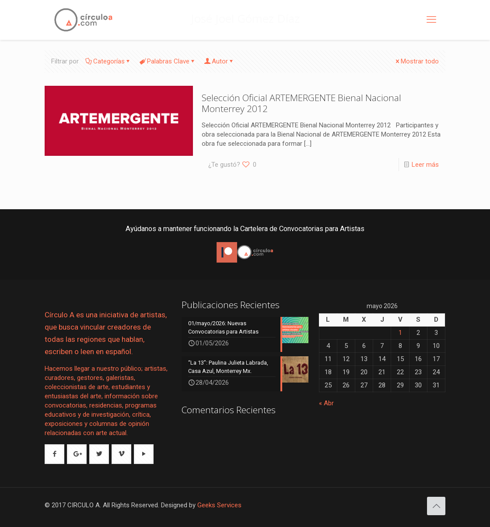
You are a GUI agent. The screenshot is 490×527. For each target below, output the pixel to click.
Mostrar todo (416, 61)
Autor (219, 61)
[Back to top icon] (436, 506)
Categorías (108, 61)
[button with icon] (54, 454)
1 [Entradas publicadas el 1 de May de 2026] (400, 333)
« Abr (326, 403)
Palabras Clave (167, 61)
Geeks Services (219, 505)
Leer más (425, 165)
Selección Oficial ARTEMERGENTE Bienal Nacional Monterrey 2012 (301, 103)
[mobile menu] (431, 19)
